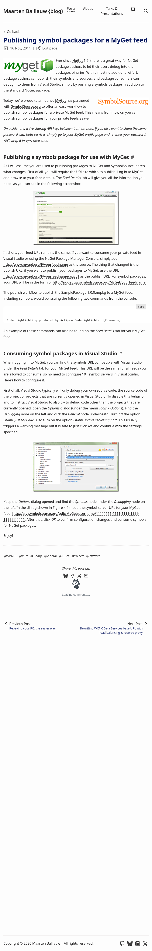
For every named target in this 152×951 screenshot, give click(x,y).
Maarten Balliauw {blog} (33, 11)
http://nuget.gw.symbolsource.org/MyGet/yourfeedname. (99, 282)
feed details (44, 177)
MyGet (60, 100)
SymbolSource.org (26, 106)
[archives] (133, 8)
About (88, 8)
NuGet (77, 60)
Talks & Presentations (112, 11)
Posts (71, 8)
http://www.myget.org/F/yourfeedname (35, 264)
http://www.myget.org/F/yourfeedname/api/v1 (41, 276)
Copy (141, 306)
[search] (146, 11)
